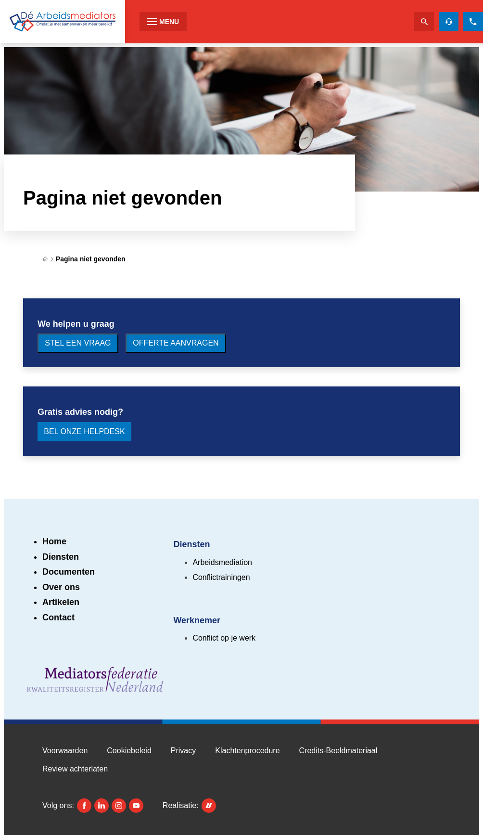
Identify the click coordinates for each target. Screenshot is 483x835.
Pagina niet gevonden (91, 259)
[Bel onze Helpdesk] (84, 431)
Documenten (68, 572)
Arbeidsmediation (222, 562)
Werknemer (196, 620)
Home (54, 541)
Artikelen (60, 602)
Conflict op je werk (223, 638)
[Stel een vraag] (78, 343)
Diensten (60, 557)
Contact (58, 617)
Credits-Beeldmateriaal (338, 750)
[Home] (45, 259)
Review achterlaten (75, 769)
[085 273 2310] (473, 21)
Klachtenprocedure (247, 750)
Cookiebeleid (129, 750)
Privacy (183, 750)
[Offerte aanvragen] (176, 343)
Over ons (61, 587)
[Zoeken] (424, 21)
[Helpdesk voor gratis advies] (448, 21)
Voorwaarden (65, 750)
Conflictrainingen (221, 577)
